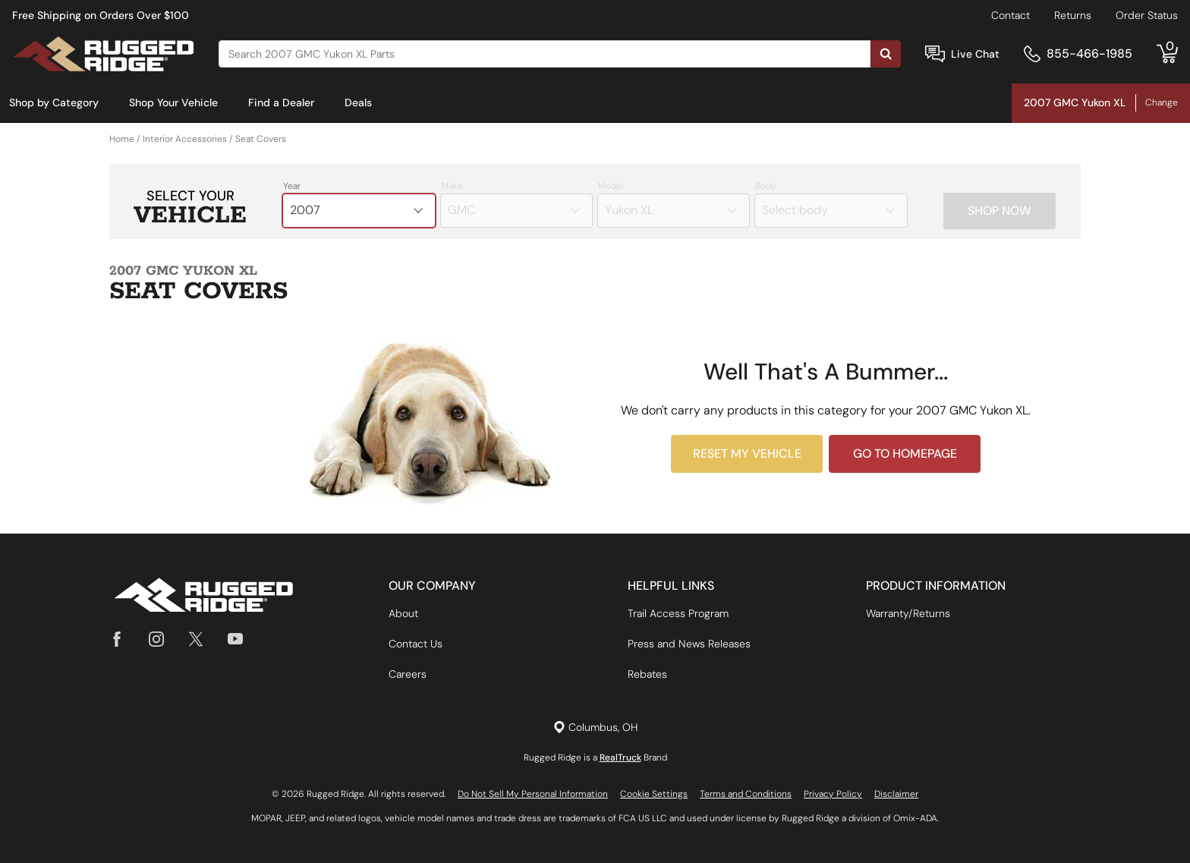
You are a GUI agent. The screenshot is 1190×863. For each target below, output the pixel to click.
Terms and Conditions (746, 794)
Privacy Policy (833, 794)
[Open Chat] (935, 54)
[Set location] (595, 727)
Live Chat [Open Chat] (975, 54)
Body (765, 186)
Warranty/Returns (908, 613)
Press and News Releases (689, 643)
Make (452, 186)
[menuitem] (54, 103)
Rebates (647, 674)
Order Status (1147, 15)
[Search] (544, 54)
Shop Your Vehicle (173, 102)
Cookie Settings (654, 794)
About (403, 613)
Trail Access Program (678, 613)
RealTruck (620, 757)
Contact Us (415, 643)
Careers (408, 674)
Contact (1010, 15)
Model (611, 186)
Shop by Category (54, 102)
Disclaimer (896, 794)
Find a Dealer (281, 102)
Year (292, 186)
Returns (1072, 15)
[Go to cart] (1167, 54)
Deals (358, 102)
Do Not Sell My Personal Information (533, 794)
